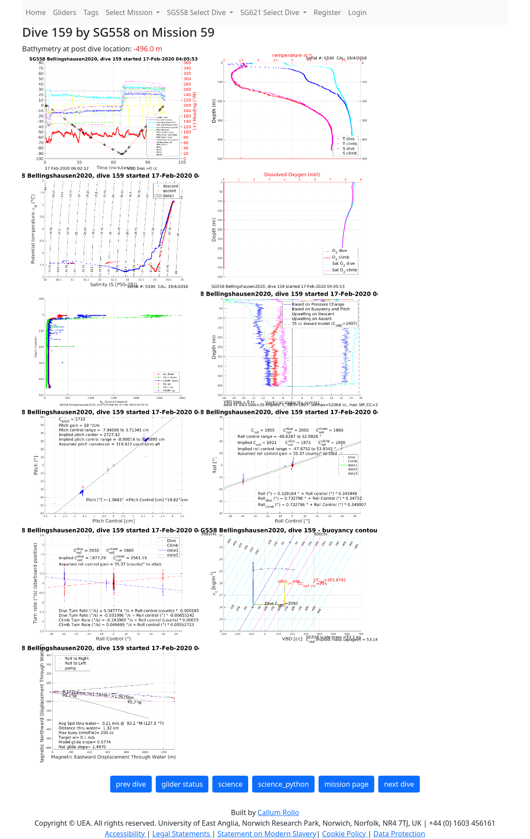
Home (36, 12)
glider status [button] (182, 784)
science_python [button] (283, 784)
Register (327, 12)
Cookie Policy (345, 834)
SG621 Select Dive (270, 12)
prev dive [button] (131, 784)
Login (357, 12)
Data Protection (399, 834)
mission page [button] (346, 784)
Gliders (65, 12)
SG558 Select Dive (197, 12)
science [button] (230, 784)
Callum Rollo (278, 812)
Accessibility (125, 834)
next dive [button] (399, 784)
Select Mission (130, 12)
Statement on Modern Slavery (267, 834)
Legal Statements (181, 834)
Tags (91, 12)
